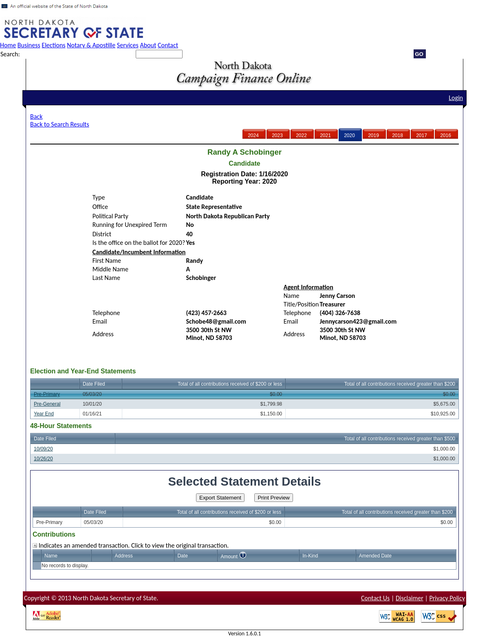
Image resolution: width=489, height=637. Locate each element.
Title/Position (301, 304)
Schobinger (201, 278)
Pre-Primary (47, 394)
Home (8, 45)
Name (292, 296)
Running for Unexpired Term (130, 225)
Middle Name (110, 269)
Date (182, 556)
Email (100, 321)
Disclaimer (409, 598)
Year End (44, 414)
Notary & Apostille (91, 45)
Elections (53, 45)
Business (29, 45)
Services (128, 45)
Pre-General (47, 404)
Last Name (106, 278)
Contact (168, 45)
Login (456, 98)
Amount (228, 556)
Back (36, 116)
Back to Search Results (59, 124)
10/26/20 (43, 459)
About (148, 45)
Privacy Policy (447, 598)
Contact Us (375, 598)
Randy (194, 260)
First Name (107, 260)
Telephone (106, 313)
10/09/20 (43, 449)
